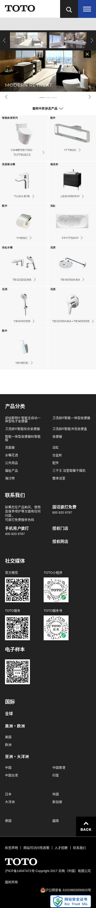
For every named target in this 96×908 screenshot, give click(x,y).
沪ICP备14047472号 (20, 871)
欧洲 (8, 745)
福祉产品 (11, 470)
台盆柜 (57, 455)
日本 (8, 794)
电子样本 (15, 649)
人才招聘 (61, 848)
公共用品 (11, 463)
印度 (55, 775)
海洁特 (10, 478)
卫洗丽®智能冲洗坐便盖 (69, 429)
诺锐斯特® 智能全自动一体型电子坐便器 (23, 419)
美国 (8, 737)
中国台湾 (11, 775)
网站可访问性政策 (36, 848)
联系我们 (79, 848)
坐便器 (57, 436)
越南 (55, 821)
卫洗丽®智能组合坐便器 (22, 429)
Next (91, 40)
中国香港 (58, 767)
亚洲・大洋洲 (17, 757)
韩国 (55, 794)
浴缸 (55, 447)
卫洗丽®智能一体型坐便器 (71, 418)
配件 (55, 463)
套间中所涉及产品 (45, 108)
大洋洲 (10, 802)
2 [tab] (48, 97)
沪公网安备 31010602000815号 (68, 890)
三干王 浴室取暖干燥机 (69, 470)
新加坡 (57, 802)
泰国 (8, 821)
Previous (5, 40)
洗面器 (10, 447)
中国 (8, 767)
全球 (9, 714)
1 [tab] (41, 97)
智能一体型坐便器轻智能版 (23, 438)
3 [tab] (54, 97)
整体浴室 (58, 478)
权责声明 (11, 848)
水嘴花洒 (11, 455)
